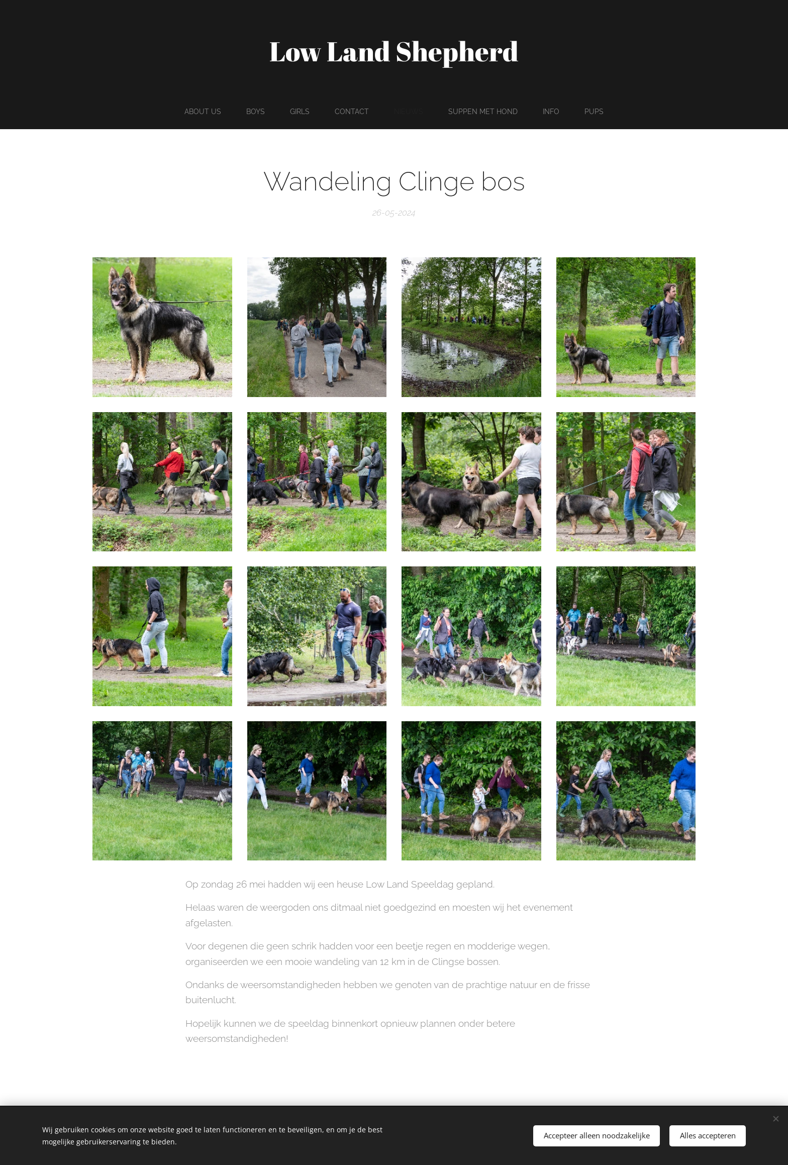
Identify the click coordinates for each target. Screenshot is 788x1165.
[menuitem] (201, 111)
